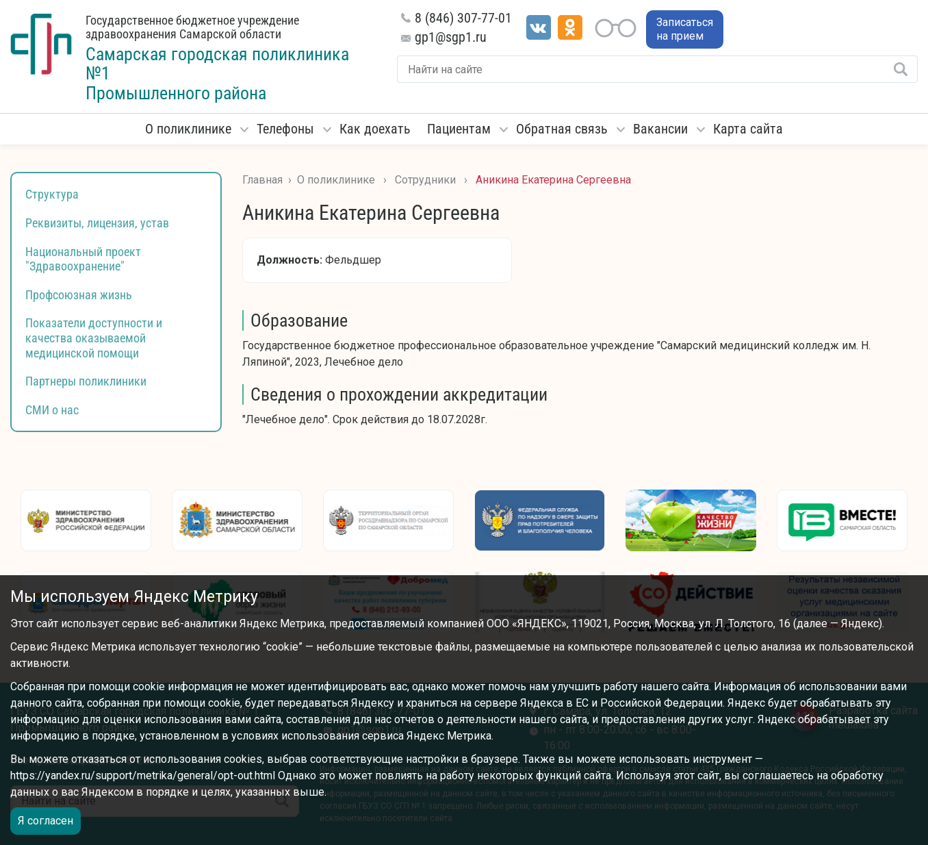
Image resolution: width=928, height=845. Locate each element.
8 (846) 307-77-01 (463, 18)
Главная (262, 179)
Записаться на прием (684, 29)
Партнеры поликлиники (85, 381)
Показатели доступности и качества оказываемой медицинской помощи (93, 338)
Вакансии (660, 129)
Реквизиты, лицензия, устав (97, 223)
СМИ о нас (52, 410)
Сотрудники (425, 179)
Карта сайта (748, 129)
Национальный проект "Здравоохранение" (83, 259)
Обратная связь (562, 129)
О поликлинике (188, 129)
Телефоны (285, 129)
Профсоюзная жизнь (78, 295)
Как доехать (375, 129)
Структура (52, 194)
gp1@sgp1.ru (451, 37)
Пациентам (459, 129)
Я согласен (45, 820)
